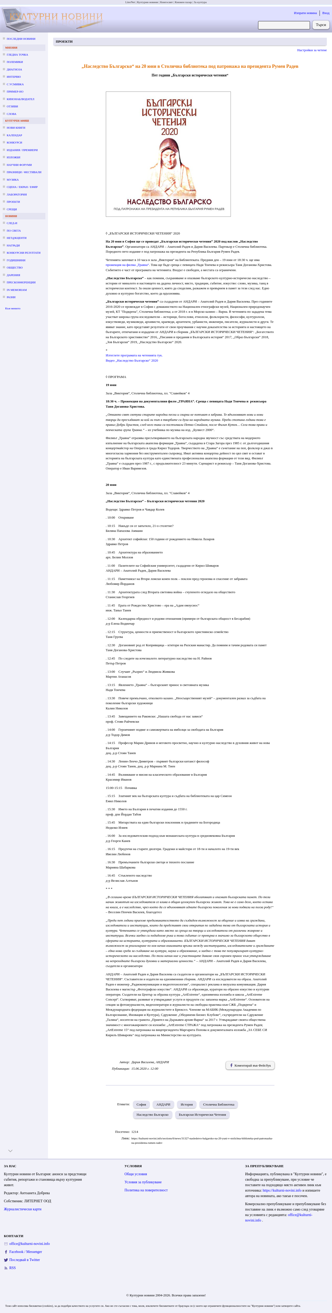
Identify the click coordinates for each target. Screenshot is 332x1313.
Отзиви (12, 106)
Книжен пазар (183, 2)
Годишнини (16, 260)
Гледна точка (17, 54)
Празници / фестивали (24, 172)
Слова (11, 113)
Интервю (14, 76)
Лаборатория (17, 194)
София (141, 1104)
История (187, 1104)
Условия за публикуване (143, 1182)
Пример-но (15, 91)
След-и (12, 223)
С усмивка (15, 84)
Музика (13, 179)
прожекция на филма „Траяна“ (127, 265)
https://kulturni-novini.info (282, 1190)
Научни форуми (19, 164)
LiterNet (130, 2)
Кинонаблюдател (20, 99)
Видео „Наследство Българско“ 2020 (132, 360)
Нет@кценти (16, 237)
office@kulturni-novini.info (29, 1244)
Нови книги (16, 127)
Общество (15, 267)
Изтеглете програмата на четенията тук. (135, 355)
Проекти (13, 201)
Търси (321, 25)
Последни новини (21, 38)
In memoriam (17, 289)
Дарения (13, 275)
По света (14, 230)
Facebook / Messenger (25, 1252)
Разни (11, 297)
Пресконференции (21, 282)
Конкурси (14, 142)
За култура (200, 2)
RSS (12, 1268)
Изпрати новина (305, 13)
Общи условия (136, 1174)
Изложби (13, 157)
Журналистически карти (23, 1209)
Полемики (15, 61)
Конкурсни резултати (23, 252)
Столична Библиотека (218, 1104)
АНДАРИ (163, 1104)
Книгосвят (166, 2)
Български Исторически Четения (202, 1114)
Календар (14, 135)
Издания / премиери (22, 150)
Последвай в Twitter (24, 1260)
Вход (325, 13)
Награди (13, 245)
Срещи (12, 209)
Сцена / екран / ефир (22, 186)
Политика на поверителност (146, 1190)
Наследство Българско (153, 1114)
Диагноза (14, 69)
